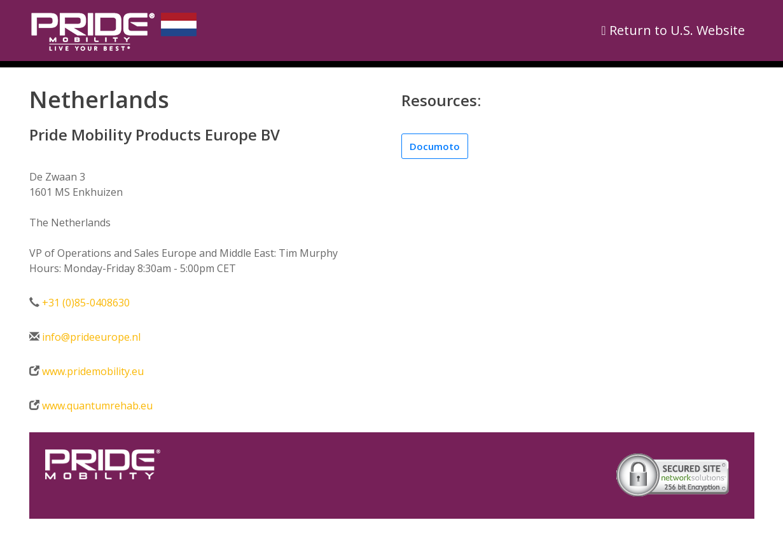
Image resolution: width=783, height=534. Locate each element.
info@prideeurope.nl (91, 337)
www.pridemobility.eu (91, 371)
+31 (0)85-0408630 (86, 303)
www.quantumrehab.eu (96, 406)
